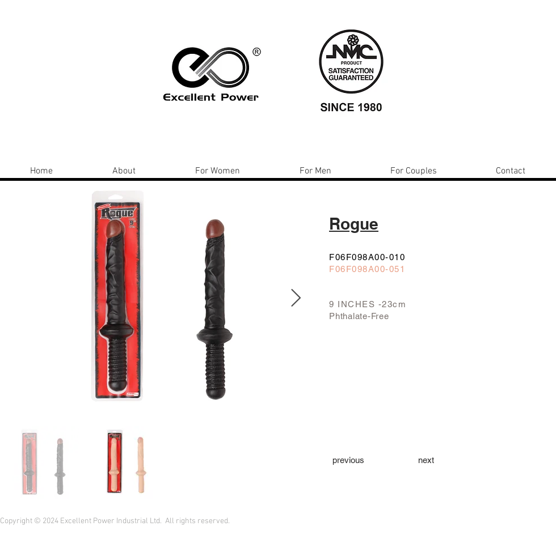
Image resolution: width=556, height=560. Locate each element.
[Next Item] (295, 298)
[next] (426, 459)
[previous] (348, 459)
